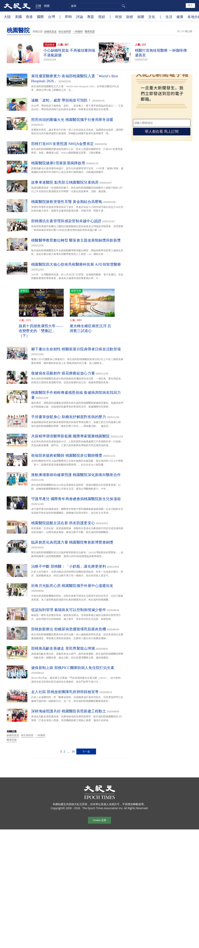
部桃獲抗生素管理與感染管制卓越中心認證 (66, 221)
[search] (97, 6)
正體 (38, 6)
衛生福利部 (65, 31)
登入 (190, 5)
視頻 (101, 16)
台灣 (51, 16)
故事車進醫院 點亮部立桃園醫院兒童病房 (65, 182)
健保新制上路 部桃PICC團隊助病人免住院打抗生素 (72, 668)
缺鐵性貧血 (50, 31)
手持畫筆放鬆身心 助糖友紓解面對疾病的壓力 (68, 417)
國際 (40, 16)
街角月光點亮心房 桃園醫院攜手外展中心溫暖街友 (72, 586)
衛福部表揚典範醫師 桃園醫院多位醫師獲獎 (66, 455)
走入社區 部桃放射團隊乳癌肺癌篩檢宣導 (65, 692)
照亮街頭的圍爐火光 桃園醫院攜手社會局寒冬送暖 (72, 120)
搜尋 (123, 6)
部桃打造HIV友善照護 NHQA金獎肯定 (62, 144)
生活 (169, 16)
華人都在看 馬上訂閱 (162, 131)
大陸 (7, 16)
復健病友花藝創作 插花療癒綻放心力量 (63, 373)
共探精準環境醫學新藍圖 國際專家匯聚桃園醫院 (70, 436)
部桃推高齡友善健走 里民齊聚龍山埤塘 (63, 648)
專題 (90, 16)
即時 (68, 16)
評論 (79, 16)
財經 (129, 16)
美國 (18, 16)
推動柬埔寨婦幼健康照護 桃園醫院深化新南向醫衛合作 (76, 475)
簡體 (47, 6)
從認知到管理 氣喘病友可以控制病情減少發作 (68, 610)
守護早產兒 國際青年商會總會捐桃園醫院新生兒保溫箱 (76, 499)
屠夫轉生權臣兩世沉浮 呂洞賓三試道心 (90, 328)
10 (73, 751)
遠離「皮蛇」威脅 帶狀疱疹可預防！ (61, 100)
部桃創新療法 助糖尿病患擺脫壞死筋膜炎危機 (68, 629)
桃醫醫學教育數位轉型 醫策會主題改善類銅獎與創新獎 (76, 240)
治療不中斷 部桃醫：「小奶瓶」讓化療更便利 (68, 566)
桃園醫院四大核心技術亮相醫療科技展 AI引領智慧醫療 (76, 264)
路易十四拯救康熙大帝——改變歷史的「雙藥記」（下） (41, 331)
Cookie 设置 (99, 820)
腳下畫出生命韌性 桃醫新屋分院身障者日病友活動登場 (76, 349)
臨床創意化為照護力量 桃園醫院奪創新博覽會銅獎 (72, 542)
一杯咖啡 (78, 31)
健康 (179, 16)
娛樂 (140, 16)
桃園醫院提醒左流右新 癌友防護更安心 (63, 523)
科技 (118, 16)
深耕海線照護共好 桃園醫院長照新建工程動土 (68, 711)
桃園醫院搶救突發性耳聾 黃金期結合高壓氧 (66, 202)
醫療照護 (90, 31)
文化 (151, 16)
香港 (29, 16)
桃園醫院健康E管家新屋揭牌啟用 (58, 163)
